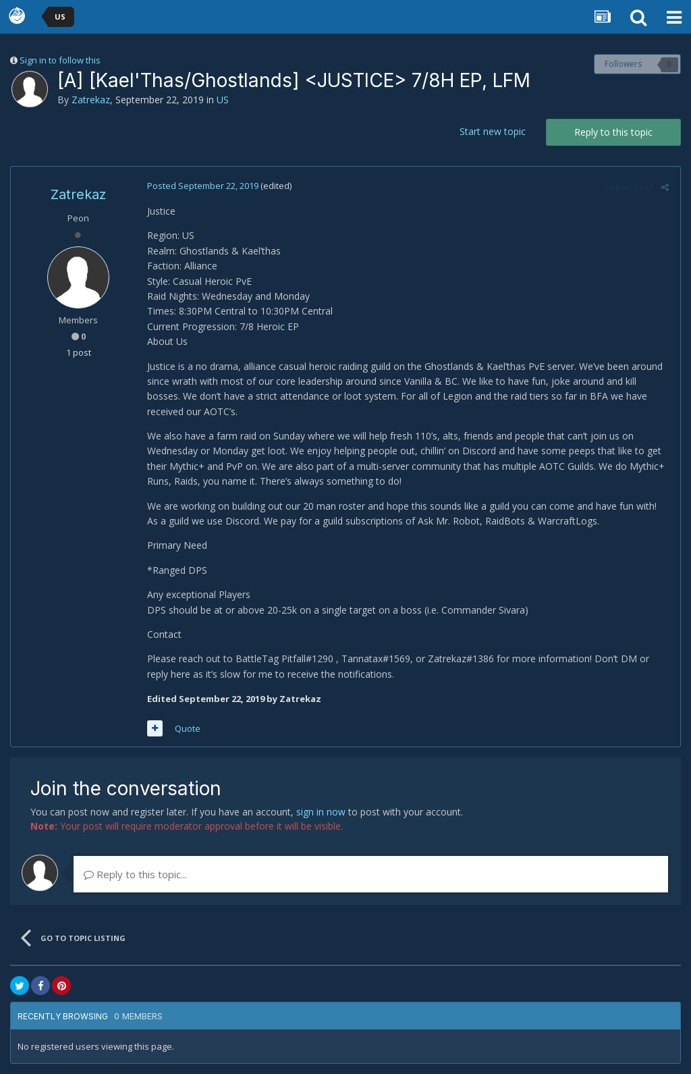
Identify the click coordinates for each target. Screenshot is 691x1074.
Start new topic (493, 131)
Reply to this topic (613, 132)
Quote (186, 728)
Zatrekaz (91, 99)
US (223, 99)
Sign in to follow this (60, 60)
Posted (201, 186)
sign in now (321, 811)
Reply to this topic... (135, 874)
